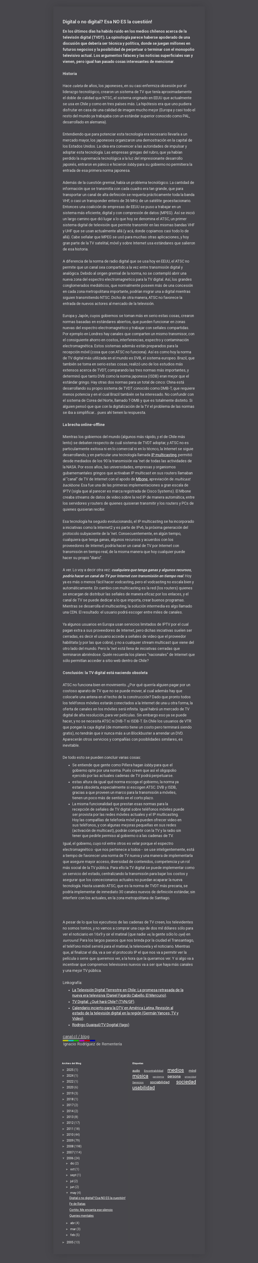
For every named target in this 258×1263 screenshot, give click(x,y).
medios (175, 1070)
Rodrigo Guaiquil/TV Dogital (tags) (100, 1025)
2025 (70, 1070)
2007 (70, 1152)
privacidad (190, 1076)
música (140, 1076)
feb (73, 1235)
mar (73, 1229)
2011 (70, 1129)
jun (72, 1187)
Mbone (142, 479)
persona (174, 1076)
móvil (192, 1070)
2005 (70, 1242)
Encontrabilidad (153, 1070)
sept (73, 1175)
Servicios (138, 1082)
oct (72, 1169)
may (73, 1192)
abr (72, 1223)
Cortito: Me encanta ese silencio (91, 1210)
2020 (70, 1087)
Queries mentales (81, 1215)
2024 (70, 1075)
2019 (70, 1093)
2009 (70, 1140)
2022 (70, 1081)
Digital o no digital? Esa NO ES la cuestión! (97, 1198)
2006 (70, 1158)
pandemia (158, 1076)
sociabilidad (160, 1082)
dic (72, 1163)
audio (136, 1070)
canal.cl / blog (76, 1036)
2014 (70, 1111)
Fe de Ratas (77, 1204)
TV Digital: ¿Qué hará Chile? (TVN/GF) (103, 1002)
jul (72, 1181)
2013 (70, 1117)
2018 (70, 1099)
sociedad (186, 1081)
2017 (70, 1105)
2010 (70, 1134)
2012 (70, 1122)
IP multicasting (163, 455)
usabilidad (143, 1087)
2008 (70, 1146)
